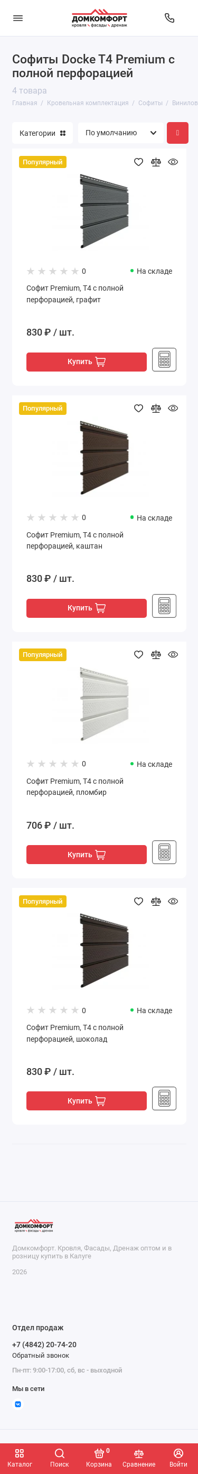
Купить (87, 362)
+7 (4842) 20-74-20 (44, 1344)
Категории (42, 133)
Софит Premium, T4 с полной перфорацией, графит (75, 294)
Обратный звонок (40, 1355)
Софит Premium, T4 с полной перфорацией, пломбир (75, 787)
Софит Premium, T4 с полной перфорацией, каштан (75, 541)
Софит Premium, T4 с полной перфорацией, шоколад (75, 1033)
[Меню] (18, 18)
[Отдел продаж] (169, 18)
